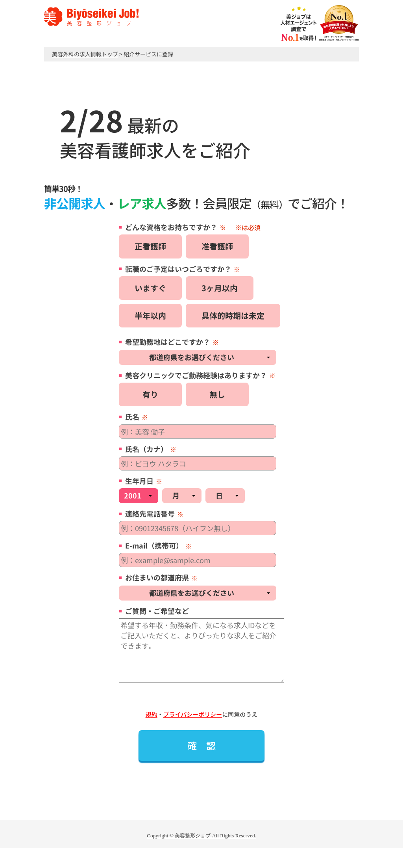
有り (150, 394)
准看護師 (217, 246)
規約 (151, 714)
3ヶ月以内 (220, 288)
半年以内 (150, 315)
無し (217, 394)
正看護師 (150, 246)
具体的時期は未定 (233, 315)
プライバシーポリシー (192, 714)
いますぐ (150, 288)
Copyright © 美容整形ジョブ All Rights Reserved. (201, 836)
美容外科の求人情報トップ (85, 54)
